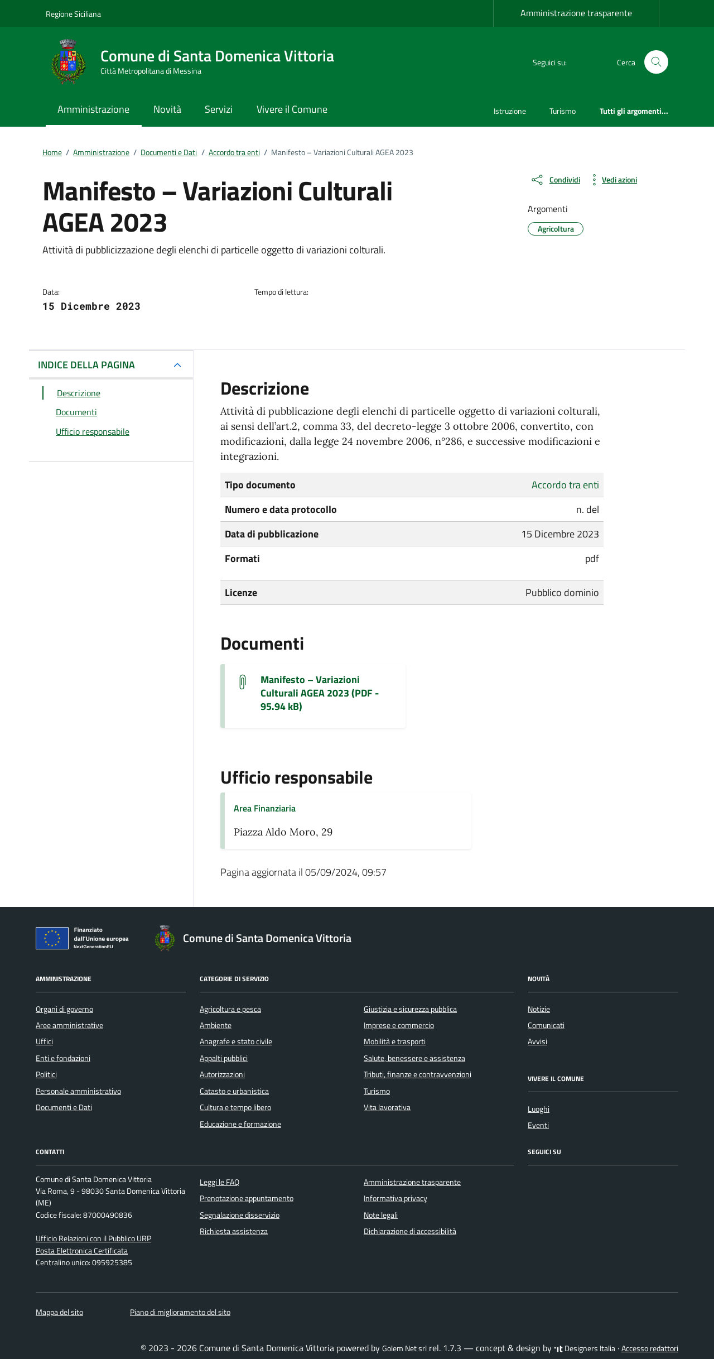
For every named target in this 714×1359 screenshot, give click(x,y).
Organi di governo (64, 1009)
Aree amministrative (69, 1025)
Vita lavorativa (387, 1107)
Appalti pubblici (224, 1058)
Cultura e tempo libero (235, 1107)
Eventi (538, 1125)
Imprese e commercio (399, 1025)
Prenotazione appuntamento (246, 1198)
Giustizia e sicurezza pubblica (410, 1009)
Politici (46, 1074)
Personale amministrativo (78, 1091)
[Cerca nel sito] (656, 62)
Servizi (219, 109)
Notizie (539, 1009)
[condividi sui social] (555, 180)
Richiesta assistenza (234, 1231)
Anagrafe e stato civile (236, 1041)
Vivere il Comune (292, 109)
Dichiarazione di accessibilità (410, 1231)
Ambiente (215, 1025)
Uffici (44, 1041)
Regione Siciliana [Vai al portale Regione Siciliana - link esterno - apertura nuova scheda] (73, 14)
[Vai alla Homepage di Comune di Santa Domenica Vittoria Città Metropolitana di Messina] (197, 62)
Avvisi (537, 1041)
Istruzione (510, 111)
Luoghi (538, 1109)
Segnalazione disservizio (239, 1215)
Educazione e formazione (240, 1124)
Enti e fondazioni (63, 1058)
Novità (167, 109)
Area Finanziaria (265, 808)
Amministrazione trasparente (576, 13)
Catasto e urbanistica (234, 1091)
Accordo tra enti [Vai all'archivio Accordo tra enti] (565, 484)
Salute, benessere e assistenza (414, 1058)
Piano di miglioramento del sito (180, 1312)
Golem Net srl (404, 1348)
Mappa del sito (59, 1312)
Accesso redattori (649, 1348)
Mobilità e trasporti (395, 1041)
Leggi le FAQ (219, 1182)
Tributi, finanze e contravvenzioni (417, 1074)
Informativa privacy (395, 1198)
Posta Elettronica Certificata (82, 1251)
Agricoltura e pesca (230, 1009)
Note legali (381, 1215)
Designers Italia (584, 1348)
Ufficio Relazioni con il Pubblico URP (93, 1238)
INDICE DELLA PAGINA (86, 364)
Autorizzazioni (222, 1074)
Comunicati (546, 1025)
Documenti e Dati (64, 1107)
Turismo (562, 111)
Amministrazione (93, 109)
